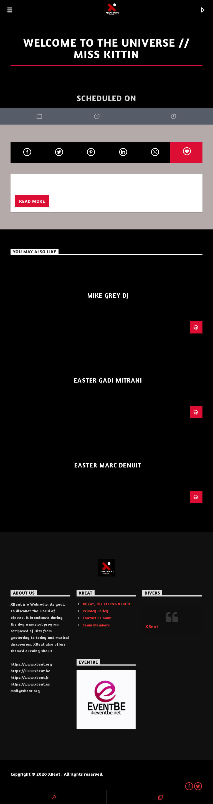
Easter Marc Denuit (107, 465)
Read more (32, 201)
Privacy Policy (95, 610)
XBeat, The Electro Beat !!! (107, 603)
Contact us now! (97, 617)
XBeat (151, 626)
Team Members (96, 625)
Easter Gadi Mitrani (108, 380)
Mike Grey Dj (108, 295)
